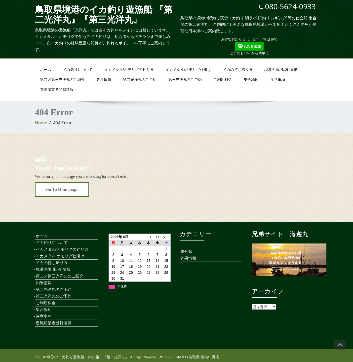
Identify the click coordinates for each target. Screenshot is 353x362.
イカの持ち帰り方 (238, 69)
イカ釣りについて (78, 69)
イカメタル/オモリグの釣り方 (129, 69)
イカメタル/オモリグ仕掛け (188, 69)
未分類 (186, 251)
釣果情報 (103, 79)
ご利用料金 (222, 79)
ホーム (45, 69)
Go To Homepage (61, 189)
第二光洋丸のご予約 (140, 79)
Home (41, 122)
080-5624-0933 (290, 6)
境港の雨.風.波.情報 (280, 69)
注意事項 (277, 79)
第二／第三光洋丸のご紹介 (62, 79)
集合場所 (251, 79)
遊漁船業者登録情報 (57, 89)
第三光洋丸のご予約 (185, 79)
